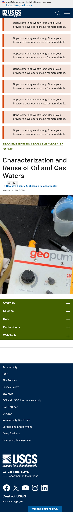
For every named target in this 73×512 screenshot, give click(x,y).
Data (6, 319)
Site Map (7, 393)
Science (7, 149)
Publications (11, 327)
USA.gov (7, 413)
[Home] (11, 15)
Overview (9, 302)
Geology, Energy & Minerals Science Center (32, 143)
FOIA (5, 374)
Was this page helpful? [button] (45, 508)
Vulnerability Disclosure (16, 420)
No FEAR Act (10, 407)
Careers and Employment (17, 427)
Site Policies (9, 380)
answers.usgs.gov (12, 501)
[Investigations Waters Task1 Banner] (36, 244)
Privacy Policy (10, 387)
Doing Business (11, 433)
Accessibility (9, 367)
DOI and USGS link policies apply (21, 400)
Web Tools (10, 335)
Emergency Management (17, 440)
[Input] (43, 13)
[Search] (58, 13)
